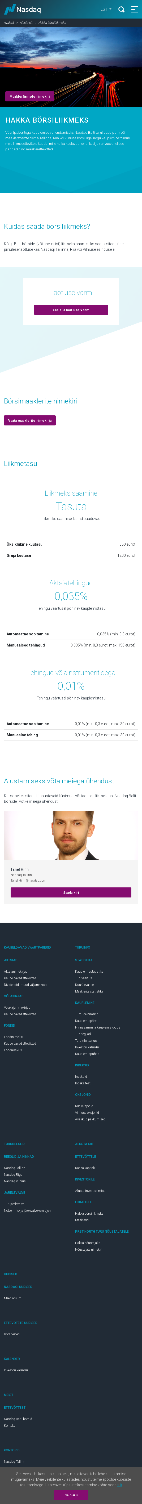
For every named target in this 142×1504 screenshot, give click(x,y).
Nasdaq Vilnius (15, 1181)
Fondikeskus (13, 1050)
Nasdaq (22, 9)
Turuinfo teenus (86, 1041)
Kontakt (9, 1425)
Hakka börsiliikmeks (89, 1213)
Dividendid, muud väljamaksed (25, 985)
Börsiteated (12, 1334)
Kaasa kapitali (85, 1168)
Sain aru (71, 1495)
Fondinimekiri (13, 1037)
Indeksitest (83, 1083)
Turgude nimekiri (86, 1014)
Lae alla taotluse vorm (71, 310)
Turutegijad (83, 1034)
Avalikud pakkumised (90, 1119)
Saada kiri (71, 893)
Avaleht (9, 23)
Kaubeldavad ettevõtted (20, 978)
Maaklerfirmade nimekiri (30, 96)
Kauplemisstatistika (89, 971)
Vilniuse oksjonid (87, 1113)
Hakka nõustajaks (87, 1243)
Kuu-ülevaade (84, 985)
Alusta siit (26, 23)
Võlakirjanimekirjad (17, 1007)
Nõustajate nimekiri (88, 1249)
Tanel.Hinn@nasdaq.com (28, 880)
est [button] (104, 9)
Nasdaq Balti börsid (18, 1419)
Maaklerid (82, 1220)
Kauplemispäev (86, 1021)
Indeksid (81, 1077)
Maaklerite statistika (89, 991)
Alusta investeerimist (90, 1191)
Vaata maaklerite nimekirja (29, 421)
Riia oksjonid (84, 1106)
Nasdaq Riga (13, 1175)
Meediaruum (12, 1298)
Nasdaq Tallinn (14, 1168)
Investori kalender (87, 1047)
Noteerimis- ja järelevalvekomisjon (27, 1211)
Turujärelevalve (14, 1204)
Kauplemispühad (87, 1054)
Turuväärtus (83, 978)
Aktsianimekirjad (16, 971)
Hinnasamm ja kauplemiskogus (97, 1027)
